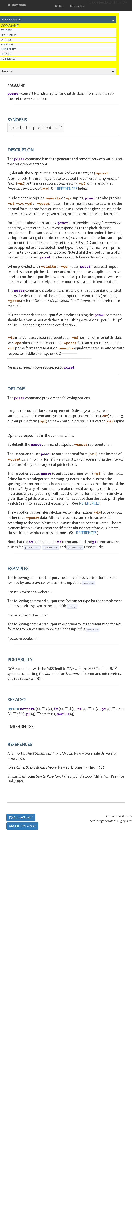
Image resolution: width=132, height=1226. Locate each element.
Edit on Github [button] (20, 817)
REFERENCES (67, 189)
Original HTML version (22, 826)
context (13, 709)
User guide (77, 6)
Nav (59, 6)
